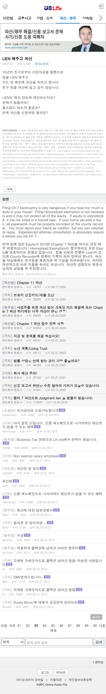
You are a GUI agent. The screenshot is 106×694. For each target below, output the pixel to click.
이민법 (8, 18)
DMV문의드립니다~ (53, 579)
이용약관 (56, 679)
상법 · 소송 (44, 18)
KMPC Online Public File (52, 684)
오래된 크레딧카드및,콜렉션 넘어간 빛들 (53, 591)
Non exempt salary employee (53, 457)
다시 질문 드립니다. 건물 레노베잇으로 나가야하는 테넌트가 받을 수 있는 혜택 (53, 427)
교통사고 (24, 18)
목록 (9, 189)
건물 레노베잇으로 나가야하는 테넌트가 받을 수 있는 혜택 (53, 497)
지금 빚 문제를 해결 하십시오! (53, 338)
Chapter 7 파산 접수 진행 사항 (53, 325)
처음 (4, 625)
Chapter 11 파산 (53, 284)
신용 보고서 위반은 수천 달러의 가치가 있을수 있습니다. (53, 387)
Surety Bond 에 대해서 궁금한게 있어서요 (53, 604)
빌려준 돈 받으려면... (53, 524)
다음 (102, 625)
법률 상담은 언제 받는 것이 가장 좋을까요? (53, 362)
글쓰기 (96, 617)
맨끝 (53, 630)
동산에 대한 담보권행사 (53, 512)
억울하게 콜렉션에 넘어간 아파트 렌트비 (53, 550)
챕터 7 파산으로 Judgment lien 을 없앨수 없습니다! (53, 400)
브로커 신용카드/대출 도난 (53, 297)
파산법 (53, 483)
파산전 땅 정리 (53, 470)
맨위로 (98, 662)
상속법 (87, 18)
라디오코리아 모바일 (29, 679)
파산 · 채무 (68, 18)
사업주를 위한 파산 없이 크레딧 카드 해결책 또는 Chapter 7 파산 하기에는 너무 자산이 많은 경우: (53, 311)
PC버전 (60, 672)
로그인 (45, 672)
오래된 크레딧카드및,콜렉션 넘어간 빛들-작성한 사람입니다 (53, 564)
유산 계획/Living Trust (53, 350)
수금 (53, 537)
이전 (12, 625)
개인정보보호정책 (80, 679)
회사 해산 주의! (53, 375)
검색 (98, 642)
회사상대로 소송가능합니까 (53, 412)
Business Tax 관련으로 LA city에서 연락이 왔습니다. (53, 443)
